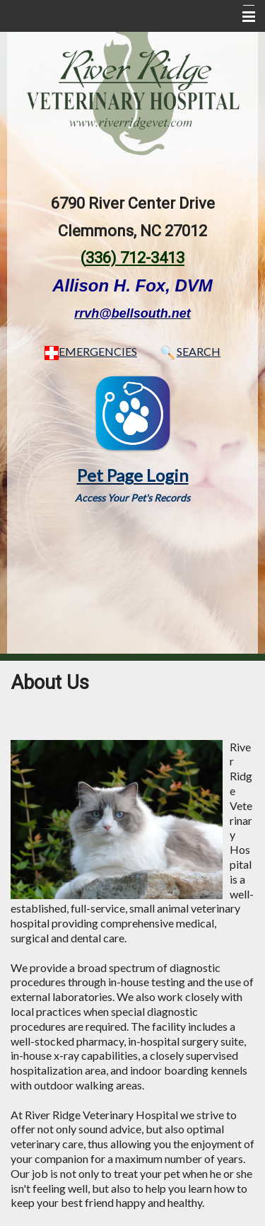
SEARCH (189, 351)
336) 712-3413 (135, 258)
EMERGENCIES (91, 351)
